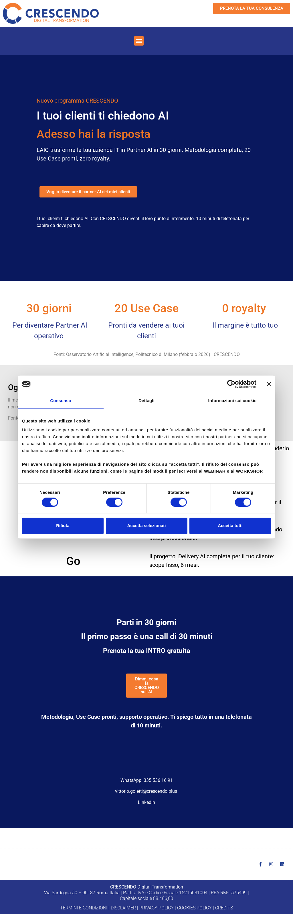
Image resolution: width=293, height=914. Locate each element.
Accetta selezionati (146, 525)
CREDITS (224, 908)
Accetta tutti (230, 525)
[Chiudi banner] (269, 384)
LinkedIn (146, 802)
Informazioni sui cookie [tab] (232, 400)
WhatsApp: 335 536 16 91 (146, 780)
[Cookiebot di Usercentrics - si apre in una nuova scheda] (231, 384)
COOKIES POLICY (194, 908)
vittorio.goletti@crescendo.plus (146, 791)
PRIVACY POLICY (156, 908)
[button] (139, 41)
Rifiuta (63, 525)
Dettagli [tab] (146, 400)
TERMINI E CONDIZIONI (83, 908)
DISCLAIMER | (124, 908)
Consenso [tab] (60, 400)
